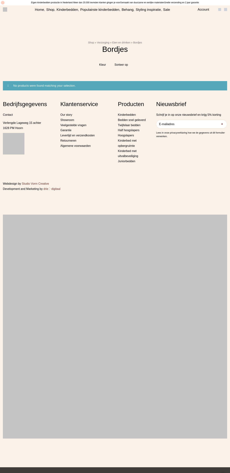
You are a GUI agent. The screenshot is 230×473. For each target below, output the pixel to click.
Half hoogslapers (128, 130)
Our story (66, 114)
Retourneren (68, 140)
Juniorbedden (126, 161)
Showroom (67, 119)
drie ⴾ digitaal (51, 188)
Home (39, 9)
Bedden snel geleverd (132, 119)
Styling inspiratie (148, 9)
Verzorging (103, 42)
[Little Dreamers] (5, 9)
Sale (166, 9)
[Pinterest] (167, 142)
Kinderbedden (67, 9)
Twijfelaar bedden (129, 125)
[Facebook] (157, 142)
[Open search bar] (213, 9)
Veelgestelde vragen (73, 125)
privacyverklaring (178, 132)
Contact (8, 114)
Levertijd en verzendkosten (77, 135)
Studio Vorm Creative (35, 183)
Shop (50, 9)
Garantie (65, 130)
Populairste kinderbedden (99, 9)
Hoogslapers (126, 135)
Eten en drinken (121, 42)
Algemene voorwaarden (75, 145)
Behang (128, 9)
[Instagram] (162, 142)
